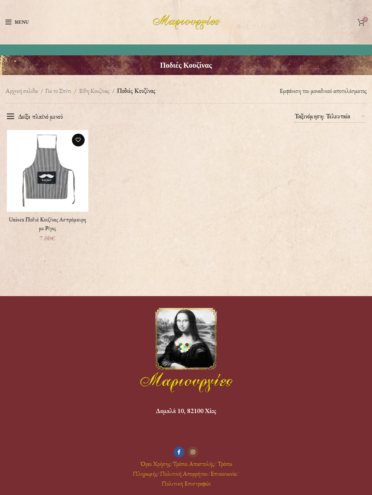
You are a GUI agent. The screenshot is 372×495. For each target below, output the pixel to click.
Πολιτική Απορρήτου (184, 474)
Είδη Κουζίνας (94, 91)
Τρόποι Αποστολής (193, 464)
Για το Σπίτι (58, 91)
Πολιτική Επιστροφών (186, 483)
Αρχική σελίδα (22, 91)
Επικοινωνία (223, 474)
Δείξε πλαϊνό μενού (40, 117)
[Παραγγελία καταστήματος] (330, 116)
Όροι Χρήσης (154, 464)
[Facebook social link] (179, 452)
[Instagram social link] (192, 452)
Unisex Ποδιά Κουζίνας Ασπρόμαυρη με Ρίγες (46, 224)
